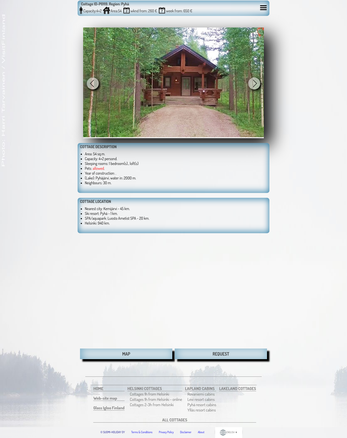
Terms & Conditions (142, 432)
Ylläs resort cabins (201, 409)
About (201, 432)
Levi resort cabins (201, 399)
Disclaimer (185, 432)
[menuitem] (108, 388)
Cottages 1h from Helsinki (149, 394)
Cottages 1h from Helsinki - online (156, 399)
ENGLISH (229, 432)
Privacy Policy (166, 432)
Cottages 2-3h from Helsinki (152, 404)
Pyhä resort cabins (201, 404)
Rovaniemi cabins (201, 394)
